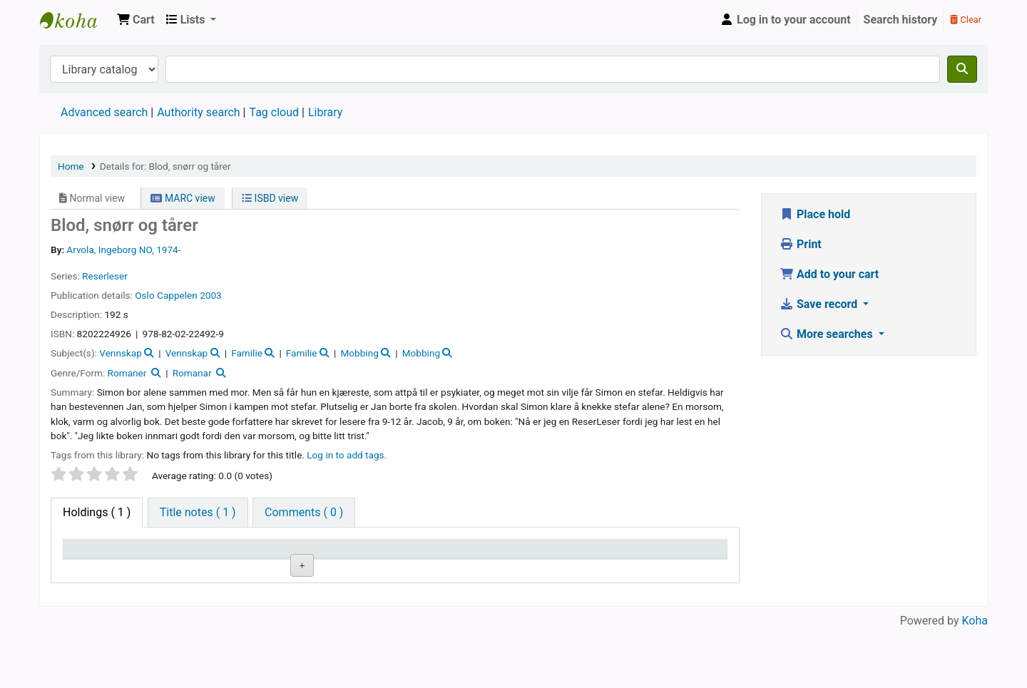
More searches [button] (828, 334)
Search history (901, 19)
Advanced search (104, 112)
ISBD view (270, 198)
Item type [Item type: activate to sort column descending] (94, 555)
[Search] (962, 69)
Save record (820, 304)
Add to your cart (829, 274)
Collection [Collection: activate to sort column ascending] (285, 555)
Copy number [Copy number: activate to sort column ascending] (482, 555)
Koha (975, 679)
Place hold (815, 214)
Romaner (127, 373)
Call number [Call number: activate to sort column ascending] (384, 555)
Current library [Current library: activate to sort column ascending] (200, 555)
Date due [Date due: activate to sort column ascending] (661, 555)
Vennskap (120, 353)
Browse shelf (389, 602)
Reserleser (105, 276)
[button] (135, 20)
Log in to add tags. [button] (347, 455)
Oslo (146, 295)
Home (71, 166)
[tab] (198, 513)
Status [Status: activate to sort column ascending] (561, 555)
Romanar (192, 373)
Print (801, 244)
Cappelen (177, 295)
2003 (211, 295)
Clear (965, 19)
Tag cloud (274, 112)
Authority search (198, 112)
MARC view (182, 198)
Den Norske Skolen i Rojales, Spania (75, 20)
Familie (246, 353)
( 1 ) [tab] (97, 512)
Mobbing (359, 353)
